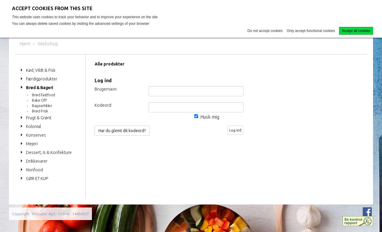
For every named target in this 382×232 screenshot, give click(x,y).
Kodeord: (103, 105)
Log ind (235, 130)
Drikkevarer (36, 161)
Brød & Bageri (39, 87)
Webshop (48, 43)
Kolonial (33, 126)
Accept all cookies (356, 31)
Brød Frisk (40, 111)
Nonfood (34, 169)
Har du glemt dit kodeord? (122, 130)
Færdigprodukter (41, 79)
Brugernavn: (106, 89)
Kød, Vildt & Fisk (41, 70)
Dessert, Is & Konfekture (49, 152)
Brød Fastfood (43, 95)
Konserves (36, 135)
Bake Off (39, 100)
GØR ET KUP (37, 178)
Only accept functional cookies (311, 31)
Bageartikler (42, 105)
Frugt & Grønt (38, 117)
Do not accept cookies (265, 31)
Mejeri (32, 143)
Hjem (24, 43)
